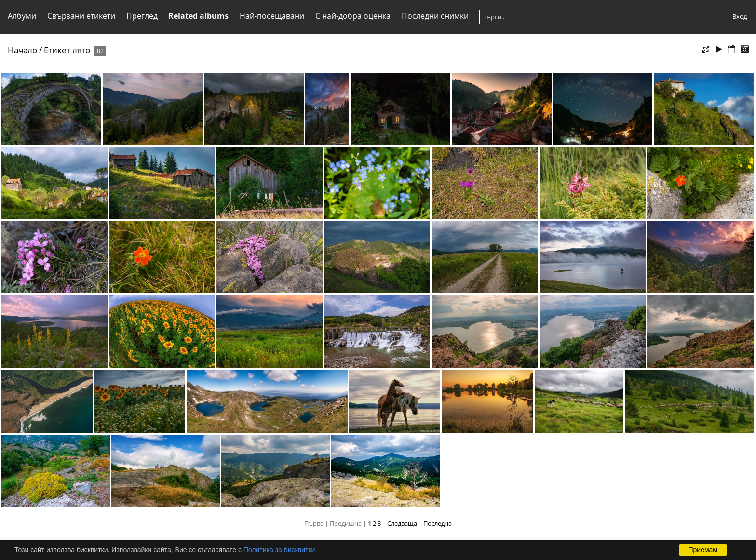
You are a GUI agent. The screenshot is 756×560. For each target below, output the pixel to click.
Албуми (22, 16)
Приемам (703, 550)
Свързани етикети (81, 16)
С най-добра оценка (353, 16)
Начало (22, 49)
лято (81, 49)
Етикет (57, 49)
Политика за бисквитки (279, 550)
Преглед (142, 16)
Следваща (402, 523)
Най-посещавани (272, 16)
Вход (739, 16)
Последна (437, 523)
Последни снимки (435, 16)
